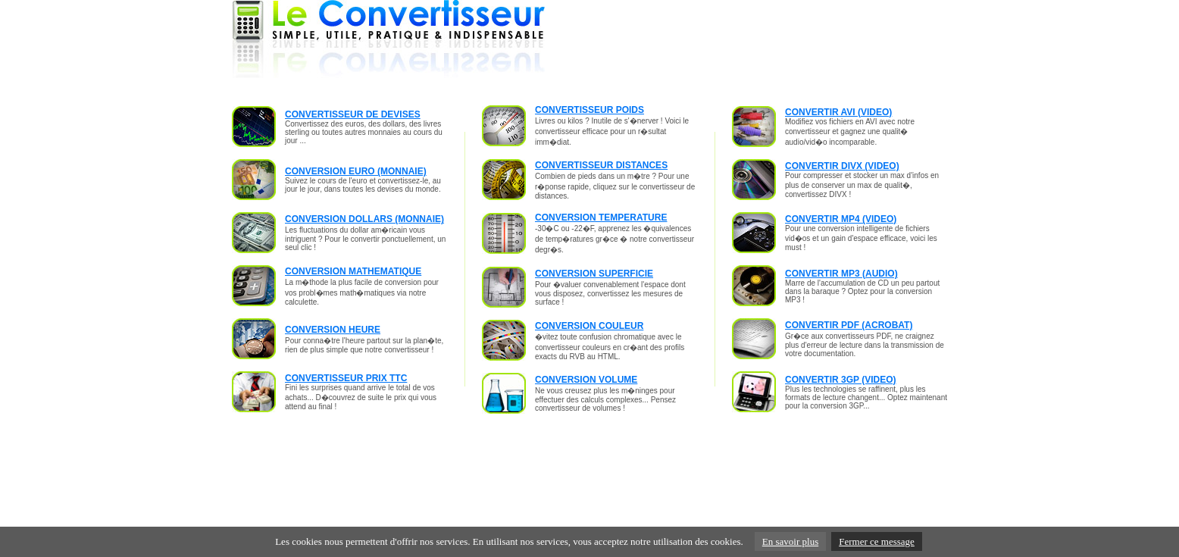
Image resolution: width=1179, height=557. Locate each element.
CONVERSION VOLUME (586, 379)
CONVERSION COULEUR (589, 326)
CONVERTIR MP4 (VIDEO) (840, 219)
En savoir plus (790, 541)
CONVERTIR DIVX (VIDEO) (842, 166)
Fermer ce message (877, 541)
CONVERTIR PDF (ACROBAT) (848, 325)
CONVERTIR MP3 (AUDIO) (841, 273)
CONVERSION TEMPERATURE (601, 217)
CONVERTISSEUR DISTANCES (601, 165)
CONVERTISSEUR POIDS (589, 110)
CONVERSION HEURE (332, 329)
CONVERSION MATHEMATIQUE (353, 271)
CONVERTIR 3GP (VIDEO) (840, 379)
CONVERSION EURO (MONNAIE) (356, 171)
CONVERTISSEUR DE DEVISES (353, 114)
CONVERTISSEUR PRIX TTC (346, 378)
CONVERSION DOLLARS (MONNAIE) (364, 219)
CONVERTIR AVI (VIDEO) (838, 112)
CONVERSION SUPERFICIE (594, 273)
